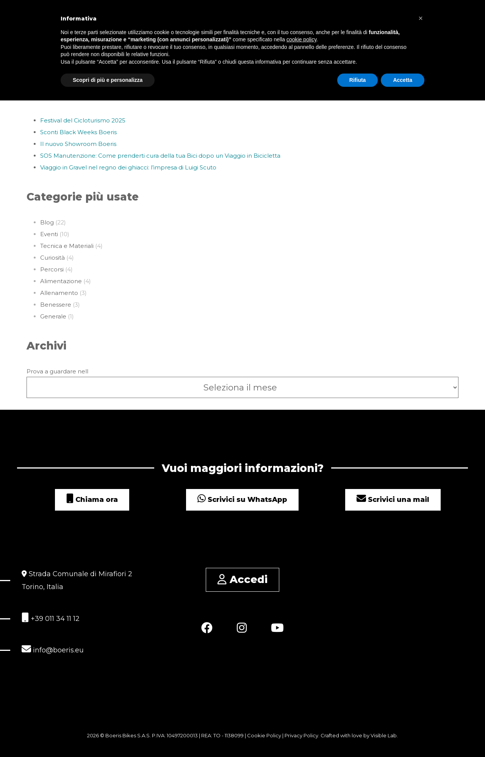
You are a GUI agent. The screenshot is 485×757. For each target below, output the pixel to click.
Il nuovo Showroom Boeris (78, 143)
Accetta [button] (402, 80)
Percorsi (52, 269)
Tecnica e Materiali (67, 245)
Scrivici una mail (393, 499)
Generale (53, 316)
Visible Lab (384, 735)
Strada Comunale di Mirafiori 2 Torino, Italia (77, 580)
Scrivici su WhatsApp (242, 499)
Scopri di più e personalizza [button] (107, 80)
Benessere (55, 304)
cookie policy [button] (301, 39)
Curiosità (52, 257)
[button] (421, 18)
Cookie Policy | (266, 735)
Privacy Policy (301, 735)
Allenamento (59, 292)
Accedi (242, 579)
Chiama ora (92, 499)
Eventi (49, 234)
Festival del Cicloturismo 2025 (82, 120)
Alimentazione (61, 281)
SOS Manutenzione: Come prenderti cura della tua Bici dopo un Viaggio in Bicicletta (160, 155)
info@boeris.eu (53, 649)
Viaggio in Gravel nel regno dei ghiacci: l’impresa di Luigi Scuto (128, 167)
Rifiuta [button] (357, 80)
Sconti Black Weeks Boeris (78, 132)
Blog (47, 222)
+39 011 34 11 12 (51, 618)
